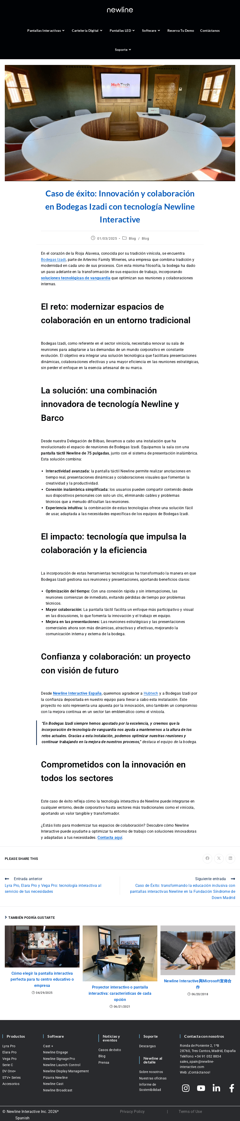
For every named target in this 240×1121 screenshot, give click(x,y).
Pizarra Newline (55, 1077)
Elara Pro (9, 1052)
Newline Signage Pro (59, 1059)
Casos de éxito (109, 1050)
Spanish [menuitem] (22, 1118)
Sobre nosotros (151, 1072)
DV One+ (9, 1071)
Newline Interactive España (77, 693)
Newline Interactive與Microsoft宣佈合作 (198, 984)
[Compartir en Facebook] (207, 858)
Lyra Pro (8, 1046)
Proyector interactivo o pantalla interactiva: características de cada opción (120, 993)
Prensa (103, 1062)
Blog (132, 238)
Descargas (147, 1046)
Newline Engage (55, 1052)
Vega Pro (9, 1059)
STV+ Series (11, 1077)
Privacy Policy (132, 1111)
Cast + (48, 1046)
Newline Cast (53, 1084)
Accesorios (10, 1084)
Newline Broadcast (57, 1090)
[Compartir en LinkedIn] (230, 858)
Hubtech (151, 693)
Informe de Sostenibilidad (150, 1087)
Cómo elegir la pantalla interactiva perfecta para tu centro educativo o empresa (42, 979)
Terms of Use (190, 1111)
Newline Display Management (66, 1071)
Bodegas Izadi (53, 259)
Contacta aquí (109, 837)
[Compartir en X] (219, 858)
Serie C (7, 1065)
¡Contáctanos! (199, 1072)
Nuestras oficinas (152, 1078)
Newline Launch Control (61, 1065)
